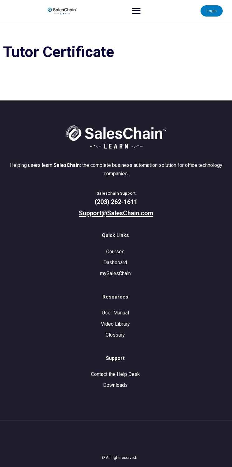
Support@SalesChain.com (116, 213)
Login (211, 10)
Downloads (115, 385)
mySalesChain (115, 273)
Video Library (115, 324)
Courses (115, 252)
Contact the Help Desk (115, 374)
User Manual (115, 313)
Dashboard (115, 262)
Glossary (115, 335)
